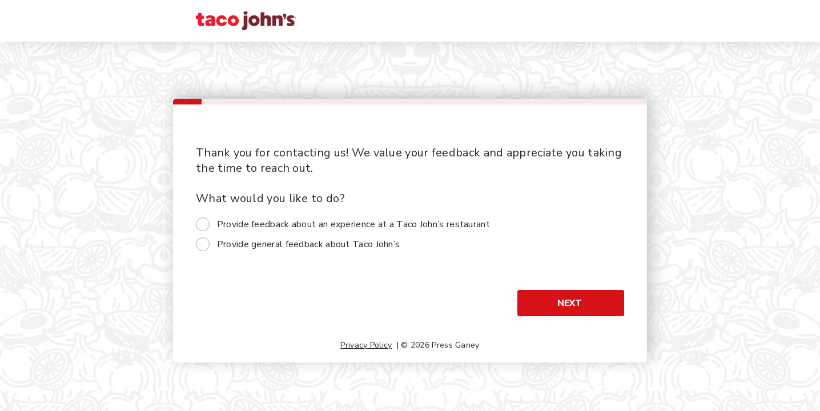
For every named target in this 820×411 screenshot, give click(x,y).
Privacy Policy (366, 345)
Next (569, 303)
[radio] (203, 224)
